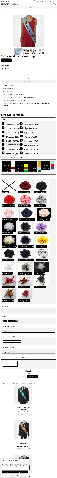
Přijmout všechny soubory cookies (15, 472)
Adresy (45, 463)
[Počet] (21, 377)
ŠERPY (32, 4)
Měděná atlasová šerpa (28, 404)
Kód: (2, 65)
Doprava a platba (34, 457)
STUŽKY (38, 4)
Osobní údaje (47, 457)
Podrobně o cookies (34, 461)
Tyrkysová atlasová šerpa (10, 404)
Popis (28, 78)
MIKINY (28, 4)
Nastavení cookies (15, 475)
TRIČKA (23, 4)
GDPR (31, 466)
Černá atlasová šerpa (28, 436)
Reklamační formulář (34, 463)
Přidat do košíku (32, 376)
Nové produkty (18, 457)
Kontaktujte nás (33, 468)
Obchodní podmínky (34, 459)
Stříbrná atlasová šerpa (47, 404)
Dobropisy (46, 461)
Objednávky (46, 459)
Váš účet (46, 454)
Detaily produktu (28, 81)
